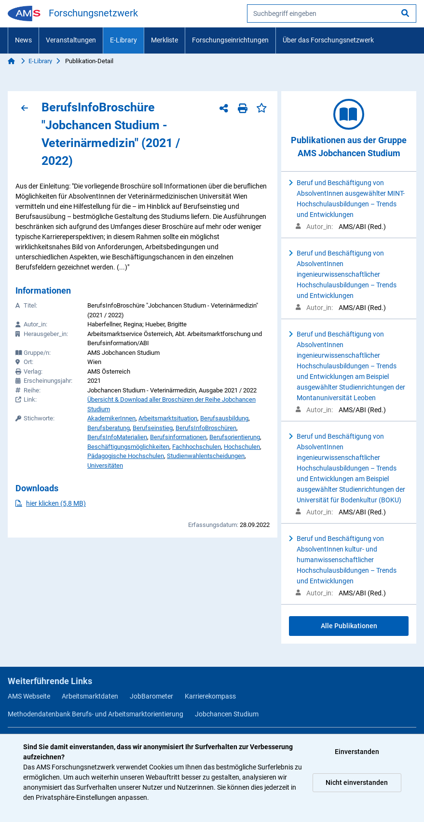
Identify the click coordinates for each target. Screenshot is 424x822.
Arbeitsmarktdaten (90, 696)
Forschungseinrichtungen (230, 40)
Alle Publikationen (349, 626)
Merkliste (164, 40)
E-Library (123, 40)
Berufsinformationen (178, 437)
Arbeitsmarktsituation (167, 418)
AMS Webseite (29, 696)
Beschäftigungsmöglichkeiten (128, 446)
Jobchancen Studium (227, 714)
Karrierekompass (210, 696)
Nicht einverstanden (357, 782)
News (23, 40)
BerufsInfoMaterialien (117, 437)
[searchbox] (331, 13)
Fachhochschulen (196, 446)
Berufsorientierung (234, 437)
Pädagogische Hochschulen (125, 455)
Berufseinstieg (153, 427)
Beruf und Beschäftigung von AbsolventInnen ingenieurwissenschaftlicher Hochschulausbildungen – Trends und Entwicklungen (347, 274)
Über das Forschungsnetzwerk (328, 40)
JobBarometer (151, 696)
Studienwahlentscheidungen (206, 455)
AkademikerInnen (111, 418)
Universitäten (105, 465)
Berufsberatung (108, 427)
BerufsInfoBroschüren (206, 427)
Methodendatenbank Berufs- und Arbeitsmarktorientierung (95, 714)
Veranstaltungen (71, 40)
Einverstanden (357, 751)
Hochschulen (242, 446)
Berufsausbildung (224, 418)
